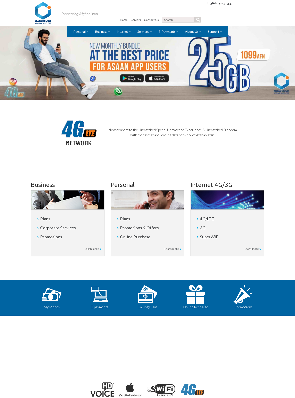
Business (102, 31)
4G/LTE (207, 218)
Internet (124, 31)
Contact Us (151, 19)
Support (215, 31)
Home (124, 19)
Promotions (51, 236)
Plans (45, 218)
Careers (136, 19)
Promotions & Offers (139, 227)
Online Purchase (135, 236)
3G (202, 227)
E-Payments (168, 31)
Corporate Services (58, 227)
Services (144, 31)
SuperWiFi (210, 236)
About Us (193, 31)
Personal (80, 31)
